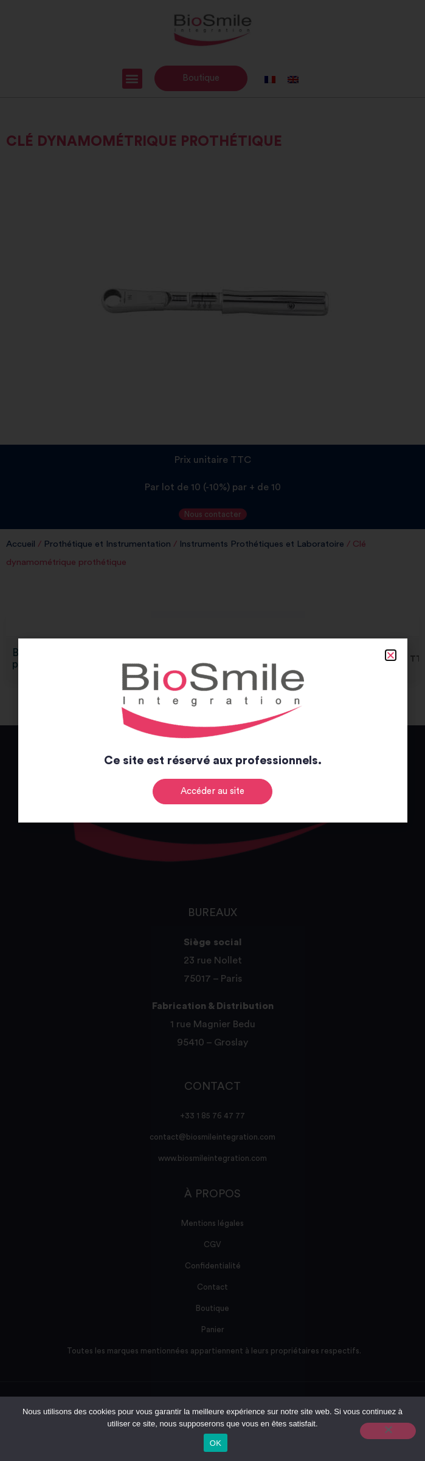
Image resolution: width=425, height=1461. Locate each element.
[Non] (388, 1431)
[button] (390, 655)
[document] (212, 730)
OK (215, 1443)
